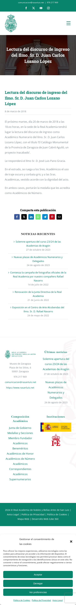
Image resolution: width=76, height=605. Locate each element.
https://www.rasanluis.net (20, 387)
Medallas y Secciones (20, 433)
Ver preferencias (38, 592)
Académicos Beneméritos (20, 446)
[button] (71, 541)
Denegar (38, 583)
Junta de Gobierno (20, 428)
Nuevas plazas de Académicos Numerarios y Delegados (55, 389)
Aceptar (38, 574)
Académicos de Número (20, 459)
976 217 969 (52, 2)
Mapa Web (23, 518)
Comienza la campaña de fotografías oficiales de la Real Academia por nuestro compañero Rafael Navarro (38, 276)
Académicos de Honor (20, 453)
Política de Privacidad (41, 600)
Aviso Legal (57, 600)
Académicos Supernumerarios (20, 476)
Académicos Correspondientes (20, 466)
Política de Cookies (21, 600)
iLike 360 (53, 518)
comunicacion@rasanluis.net (20, 382)
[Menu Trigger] (68, 23)
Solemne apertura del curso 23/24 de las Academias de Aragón (56, 364)
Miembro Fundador (20, 438)
